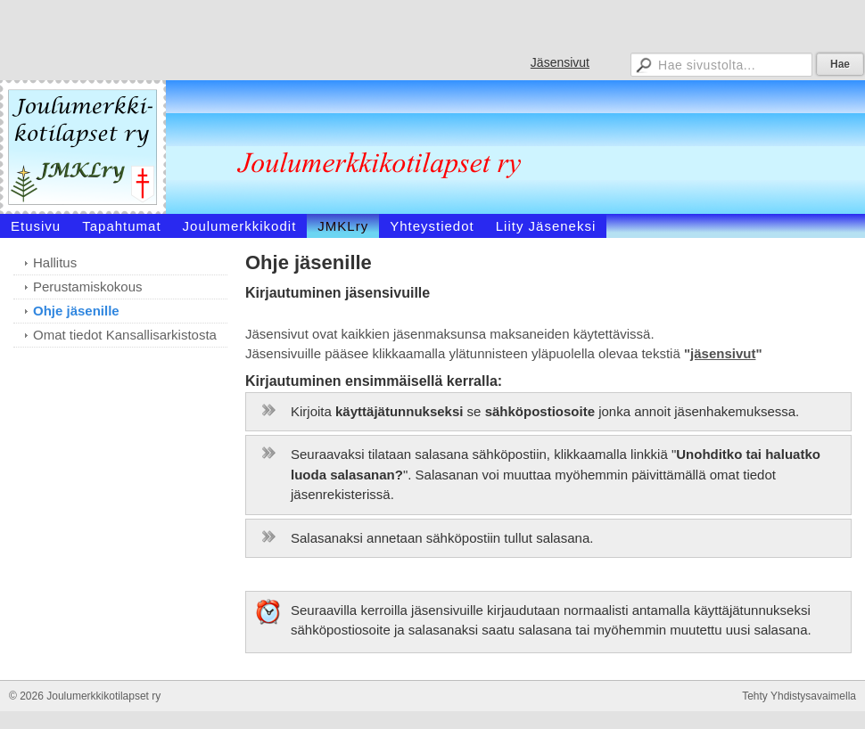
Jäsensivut (560, 62)
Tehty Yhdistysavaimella (799, 696)
